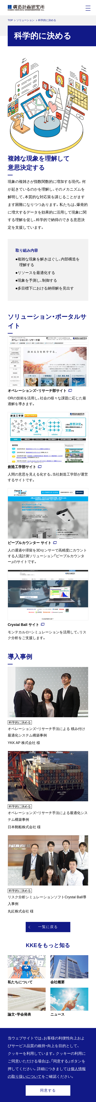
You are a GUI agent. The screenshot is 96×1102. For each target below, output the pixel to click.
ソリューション (25, 20)
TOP (10, 20)
